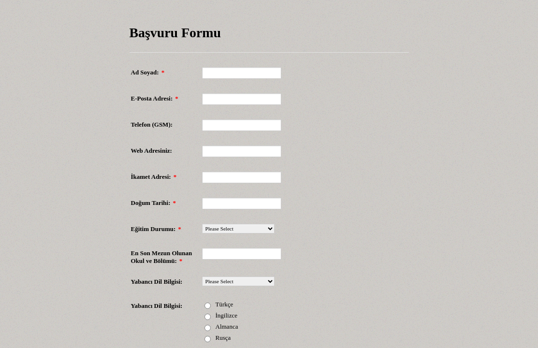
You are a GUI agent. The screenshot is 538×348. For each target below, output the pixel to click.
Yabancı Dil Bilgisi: (157, 281)
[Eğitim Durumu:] (238, 228)
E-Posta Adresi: (154, 98)
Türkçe (224, 304)
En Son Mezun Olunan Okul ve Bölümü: (161, 256)
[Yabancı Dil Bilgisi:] (238, 281)
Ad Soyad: (148, 72)
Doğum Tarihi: (153, 202)
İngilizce (226, 315)
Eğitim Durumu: (156, 228)
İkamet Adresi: (154, 176)
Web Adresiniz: (151, 150)
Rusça (223, 337)
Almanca (227, 326)
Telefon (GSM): (152, 124)
